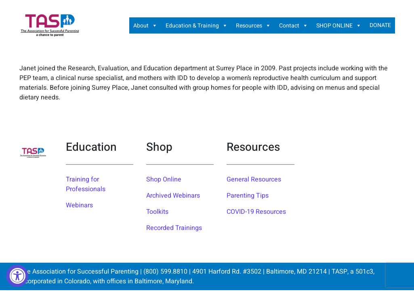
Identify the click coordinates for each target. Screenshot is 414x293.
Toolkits (157, 212)
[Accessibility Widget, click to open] (17, 276)
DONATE (380, 25)
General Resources (254, 179)
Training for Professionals (85, 184)
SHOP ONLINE (338, 25)
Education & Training (197, 25)
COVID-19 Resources (256, 212)
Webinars (79, 205)
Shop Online (163, 179)
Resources (253, 25)
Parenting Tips (248, 195)
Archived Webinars (173, 195)
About (145, 25)
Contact (293, 25)
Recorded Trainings (174, 228)
